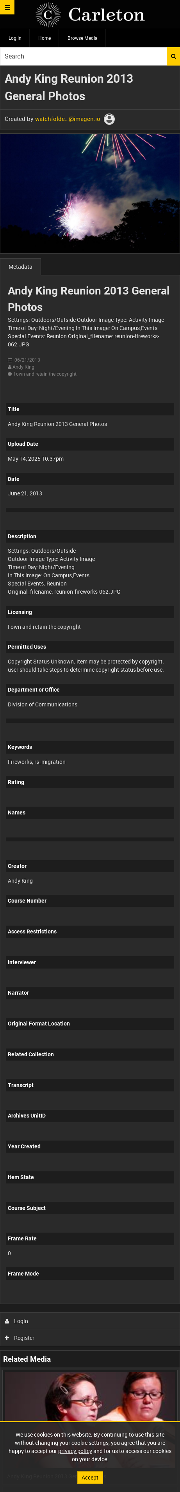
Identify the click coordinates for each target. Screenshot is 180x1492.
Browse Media (83, 38)
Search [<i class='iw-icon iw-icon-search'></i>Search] (173, 56)
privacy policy (75, 1451)
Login (17, 1321)
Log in (15, 38)
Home (44, 38)
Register (20, 1337)
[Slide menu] (7, 7)
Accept (90, 1477)
